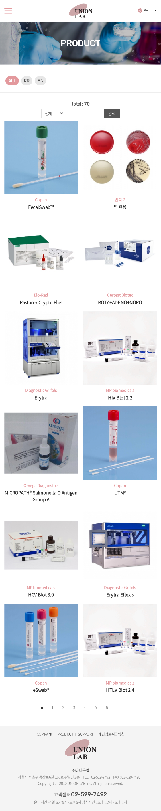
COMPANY (45, 734)
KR (146, 10)
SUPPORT (85, 734)
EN (40, 81)
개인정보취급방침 (111, 734)
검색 (111, 113)
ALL (12, 81)
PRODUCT (65, 734)
